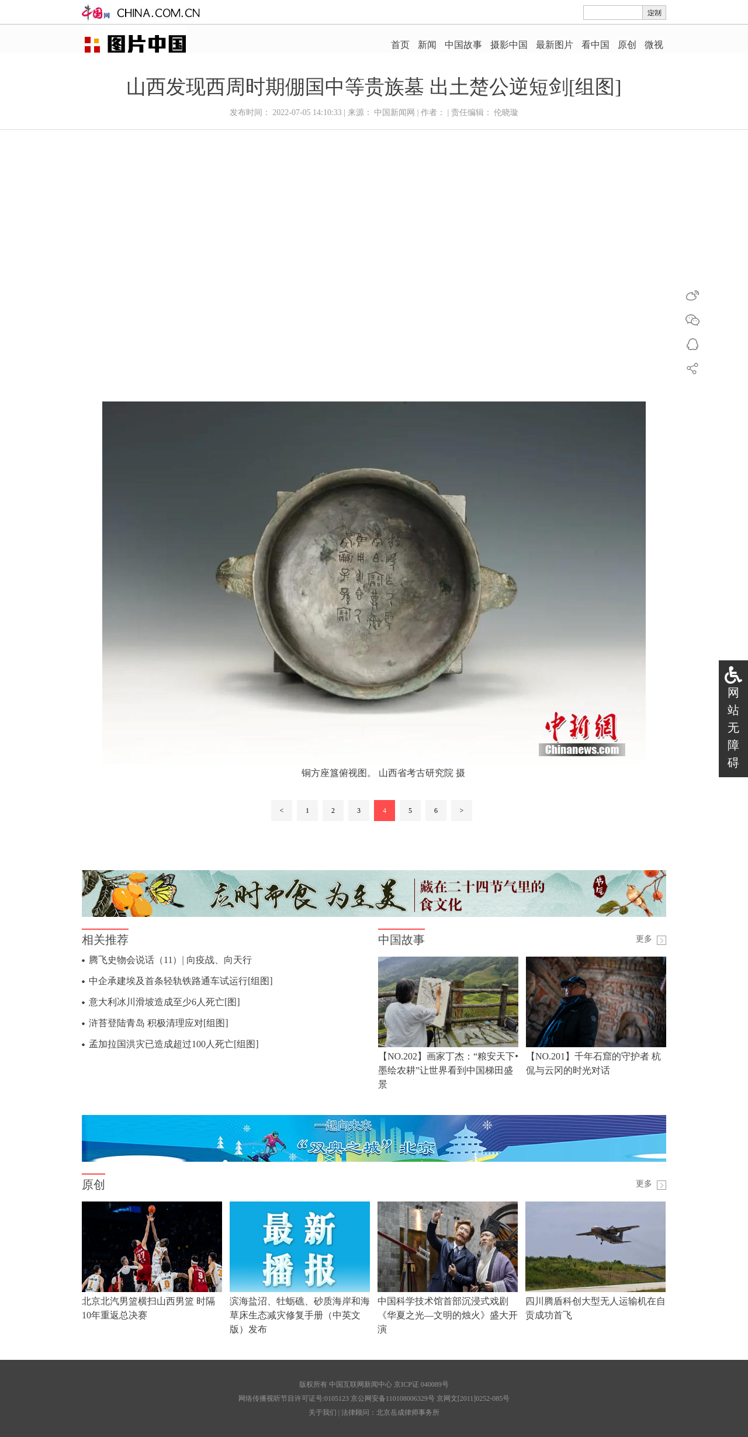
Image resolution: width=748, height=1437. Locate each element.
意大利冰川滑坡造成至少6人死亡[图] (164, 1002)
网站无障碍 (733, 727)
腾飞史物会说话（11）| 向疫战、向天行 (170, 960)
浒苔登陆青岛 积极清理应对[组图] (158, 1023)
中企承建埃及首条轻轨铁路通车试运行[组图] (181, 981)
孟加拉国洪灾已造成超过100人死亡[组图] (174, 1044)
